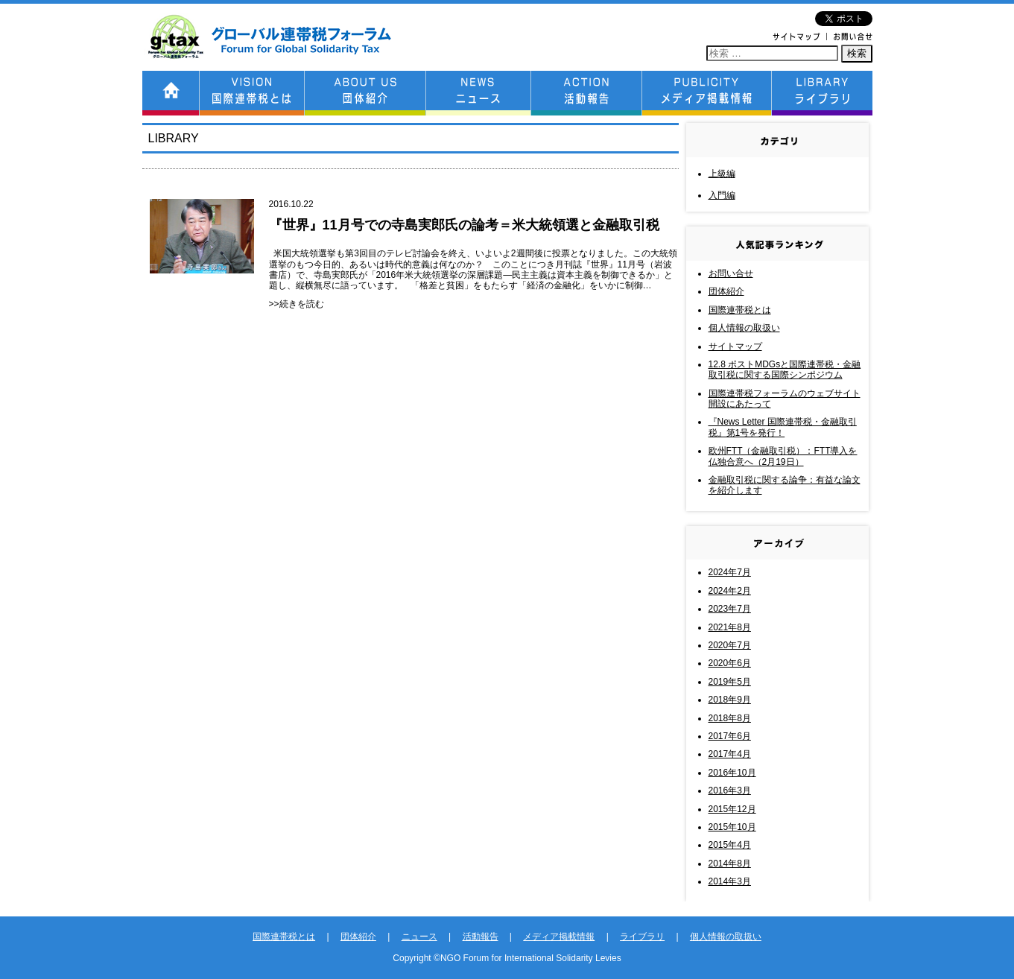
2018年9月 (730, 699)
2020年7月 (730, 645)
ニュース (419, 936)
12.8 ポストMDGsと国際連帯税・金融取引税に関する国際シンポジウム (785, 369)
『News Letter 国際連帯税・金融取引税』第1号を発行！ (783, 426)
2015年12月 (732, 809)
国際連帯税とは (740, 310)
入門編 (722, 195)
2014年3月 (730, 881)
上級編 (722, 173)
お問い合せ (731, 273)
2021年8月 (730, 627)
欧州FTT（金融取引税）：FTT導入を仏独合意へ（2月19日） (783, 456)
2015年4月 (730, 845)
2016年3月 (730, 790)
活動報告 (480, 936)
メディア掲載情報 (559, 936)
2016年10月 (732, 772)
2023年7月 (730, 608)
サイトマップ (735, 346)
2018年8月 (730, 718)
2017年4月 (730, 754)
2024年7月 (730, 572)
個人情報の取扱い (744, 328)
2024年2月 (730, 591)
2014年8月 (730, 863)
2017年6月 (730, 736)
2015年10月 (732, 827)
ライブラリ (642, 936)
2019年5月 (730, 682)
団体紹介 (726, 291)
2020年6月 (730, 663)
